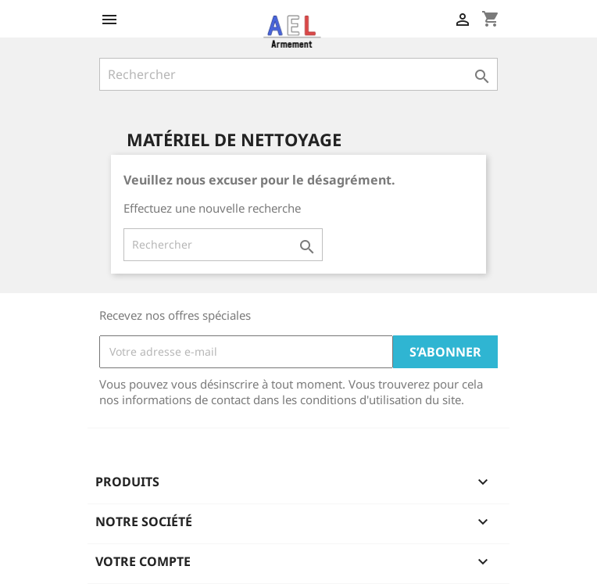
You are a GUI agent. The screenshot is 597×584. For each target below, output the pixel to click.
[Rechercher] (298, 74)
